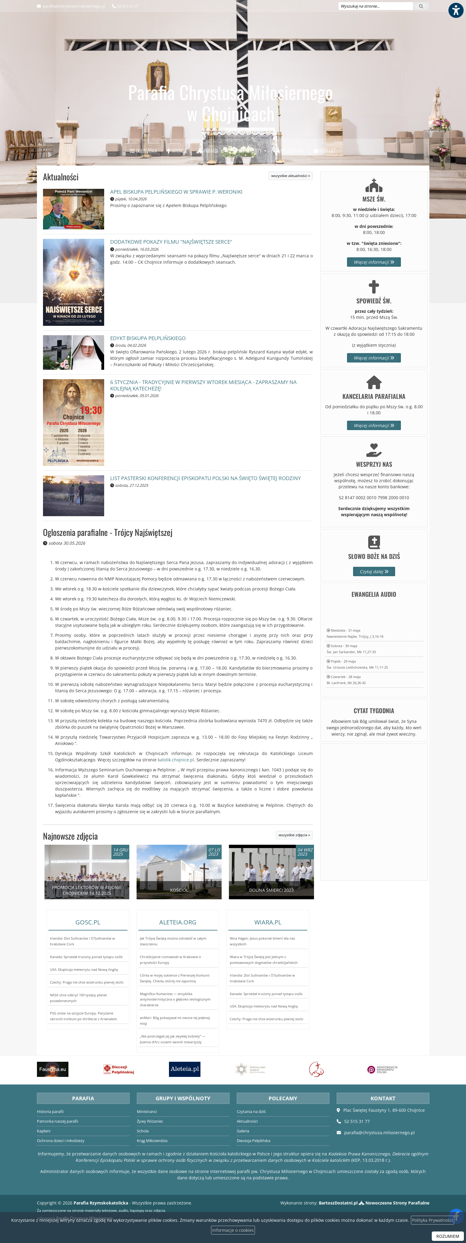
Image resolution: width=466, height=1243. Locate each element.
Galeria (243, 1131)
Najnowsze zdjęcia (70, 836)
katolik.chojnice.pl (176, 760)
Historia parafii (50, 1111)
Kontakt (325, 150)
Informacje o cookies (233, 1230)
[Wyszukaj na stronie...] (376, 6)
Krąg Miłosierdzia (152, 1140)
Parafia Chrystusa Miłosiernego (230, 102)
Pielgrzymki (290, 150)
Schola (143, 1131)
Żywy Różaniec (150, 1121)
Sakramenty (248, 150)
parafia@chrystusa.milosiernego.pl (73, 6)
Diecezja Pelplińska (253, 1140)
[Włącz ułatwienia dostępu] (455, 10)
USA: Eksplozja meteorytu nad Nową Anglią (84, 969)
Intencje (177, 150)
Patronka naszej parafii (57, 1121)
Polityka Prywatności (432, 1220)
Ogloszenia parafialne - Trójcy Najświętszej (107, 532)
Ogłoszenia (143, 150)
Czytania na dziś (251, 1111)
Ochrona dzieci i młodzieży (60, 1140)
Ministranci (147, 1111)
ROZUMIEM (447, 1236)
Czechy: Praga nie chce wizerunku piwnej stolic (87, 982)
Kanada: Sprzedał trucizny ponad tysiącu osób (86, 956)
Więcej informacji (374, 262)
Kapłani (43, 1131)
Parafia (208, 150)
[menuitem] (143, 151)
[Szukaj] (421, 6)
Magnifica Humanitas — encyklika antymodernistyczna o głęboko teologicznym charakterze (175, 999)
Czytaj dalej (374, 571)
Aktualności (60, 176)
